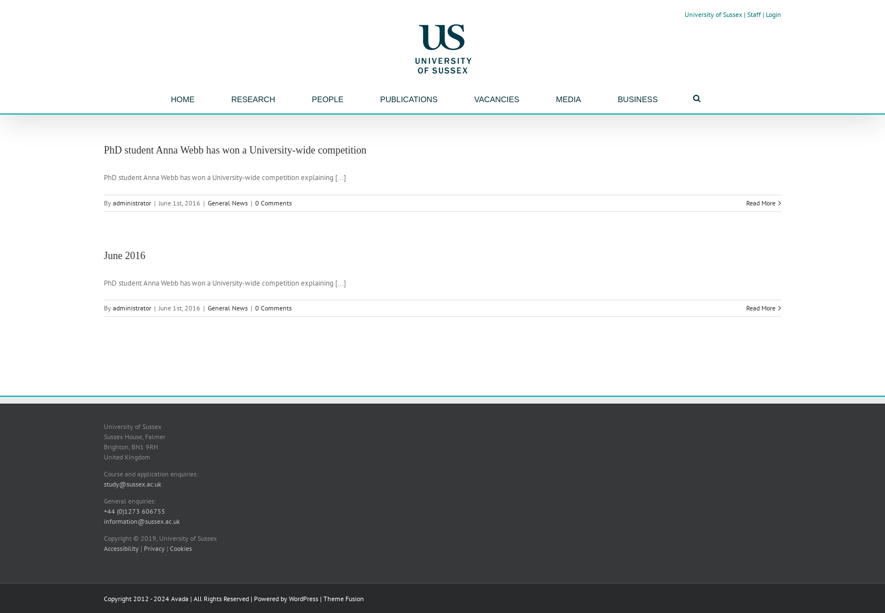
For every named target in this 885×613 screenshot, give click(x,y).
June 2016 (125, 255)
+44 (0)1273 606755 (134, 511)
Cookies (181, 548)
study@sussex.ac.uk (132, 484)
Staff (754, 14)
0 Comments (273, 203)
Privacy (154, 548)
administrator (132, 203)
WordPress (303, 598)
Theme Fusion (343, 598)
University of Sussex (713, 14)
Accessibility (121, 548)
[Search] (697, 98)
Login (773, 14)
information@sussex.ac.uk (142, 521)
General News (228, 203)
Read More (761, 203)
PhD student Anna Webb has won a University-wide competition (235, 150)
